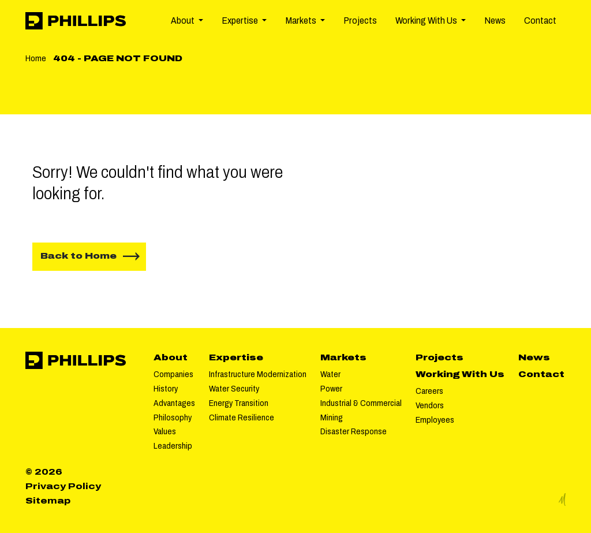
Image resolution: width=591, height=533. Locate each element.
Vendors (430, 405)
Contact (540, 20)
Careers (429, 391)
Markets (343, 357)
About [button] (183, 20)
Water (330, 374)
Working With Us (460, 374)
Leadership (173, 445)
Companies (173, 374)
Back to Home (78, 255)
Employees (435, 419)
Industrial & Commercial (361, 403)
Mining (331, 417)
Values (165, 431)
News (495, 20)
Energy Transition (238, 403)
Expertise (236, 357)
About (171, 357)
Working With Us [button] (427, 20)
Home (35, 58)
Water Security (234, 388)
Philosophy (173, 417)
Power (331, 388)
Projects (360, 20)
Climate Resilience (241, 417)
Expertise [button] (241, 20)
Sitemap (47, 500)
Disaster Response (353, 431)
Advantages (174, 403)
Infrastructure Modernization (257, 374)
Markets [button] (301, 20)
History (166, 388)
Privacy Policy (63, 486)
